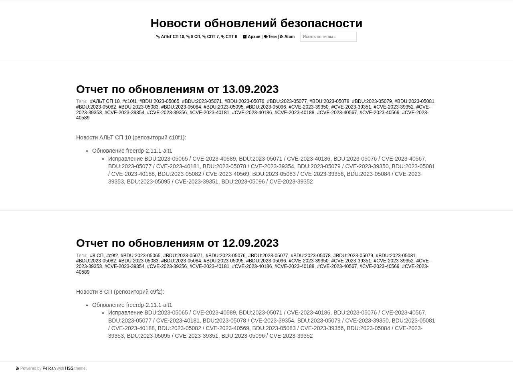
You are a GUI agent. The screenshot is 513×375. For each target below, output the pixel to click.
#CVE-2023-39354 (124, 112)
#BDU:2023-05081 (414, 101)
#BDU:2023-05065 (159, 101)
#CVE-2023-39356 (167, 112)
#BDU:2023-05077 (287, 101)
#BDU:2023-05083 (138, 107)
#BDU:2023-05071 (202, 101)
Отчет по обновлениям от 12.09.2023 (177, 243)
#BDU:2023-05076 (244, 101)
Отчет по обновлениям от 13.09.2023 (177, 89)
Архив (252, 36)
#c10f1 (129, 101)
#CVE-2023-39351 (351, 107)
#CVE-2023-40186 (252, 112)
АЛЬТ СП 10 (170, 36)
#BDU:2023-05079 (372, 101)
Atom (287, 36)
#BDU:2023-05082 (96, 107)
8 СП (193, 36)
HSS (69, 368)
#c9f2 (112, 255)
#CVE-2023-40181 (209, 112)
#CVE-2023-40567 (337, 112)
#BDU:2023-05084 (181, 107)
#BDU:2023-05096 (266, 107)
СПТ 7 (210, 36)
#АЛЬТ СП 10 (104, 101)
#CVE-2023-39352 (394, 107)
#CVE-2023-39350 (308, 107)
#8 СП (96, 255)
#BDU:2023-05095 (223, 107)
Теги (270, 36)
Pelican (49, 368)
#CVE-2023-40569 (379, 112)
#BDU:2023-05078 (329, 101)
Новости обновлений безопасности (256, 23)
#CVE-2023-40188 (294, 112)
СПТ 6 (229, 36)
